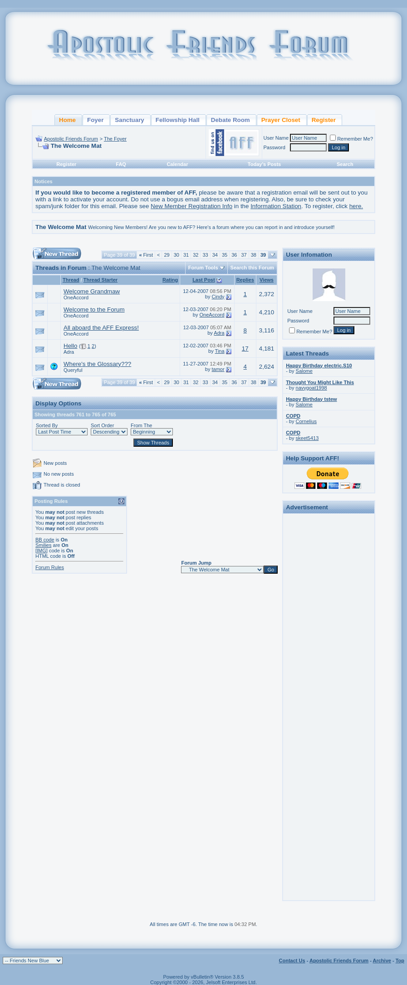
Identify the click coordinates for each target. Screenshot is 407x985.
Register (66, 164)
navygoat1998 (311, 387)
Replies (245, 280)
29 (166, 255)
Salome (304, 371)
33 (205, 255)
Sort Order (102, 425)
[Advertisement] (329, 653)
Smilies (43, 545)
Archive (382, 960)
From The (141, 425)
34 (215, 255)
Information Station (275, 206)
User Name (276, 138)
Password (274, 147)
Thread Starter (100, 280)
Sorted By (47, 425)
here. (356, 206)
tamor (217, 369)
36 (234, 255)
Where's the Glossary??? (97, 364)
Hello (70, 345)
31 (186, 255)
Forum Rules (49, 567)
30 (176, 255)
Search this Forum (252, 267)
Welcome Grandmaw (92, 291)
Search (345, 164)
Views (267, 280)
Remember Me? (351, 138)
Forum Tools (203, 267)
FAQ (121, 164)
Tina (220, 351)
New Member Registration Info (191, 206)
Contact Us (292, 960)
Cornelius (306, 421)
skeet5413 (307, 438)
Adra (219, 333)
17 (245, 348)
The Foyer (115, 138)
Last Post (203, 280)
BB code (44, 539)
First (146, 255)
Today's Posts (264, 164)
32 (195, 255)
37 (243, 255)
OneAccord (76, 297)
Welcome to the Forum (94, 309)
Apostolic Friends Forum (71, 138)
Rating (170, 280)
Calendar (177, 164)
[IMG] (41, 550)
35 (224, 255)
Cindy (217, 296)
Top (400, 960)
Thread (71, 280)
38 (253, 255)
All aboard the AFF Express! (101, 327)
